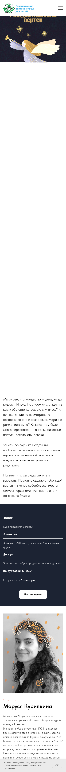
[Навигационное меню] (60, 8)
